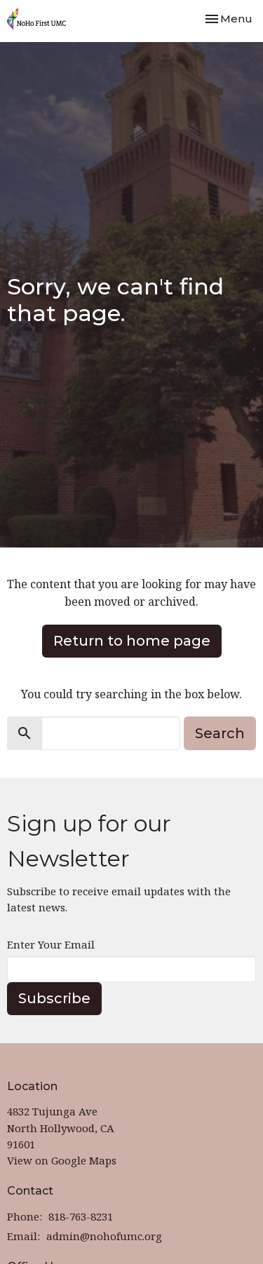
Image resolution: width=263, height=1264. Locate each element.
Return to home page (131, 640)
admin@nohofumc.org (104, 1236)
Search (220, 733)
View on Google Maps (61, 1160)
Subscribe (54, 998)
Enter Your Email (51, 944)
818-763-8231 (80, 1216)
